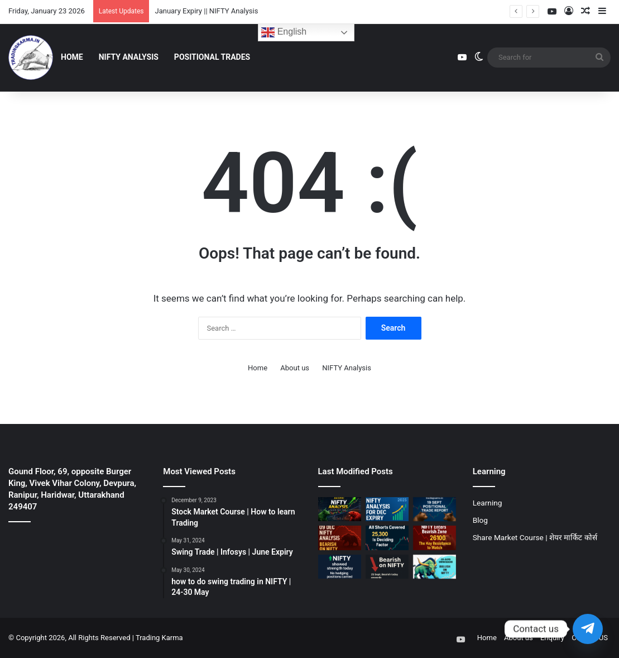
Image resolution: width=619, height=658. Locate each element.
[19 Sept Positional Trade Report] (434, 509)
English (283, 32)
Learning (487, 502)
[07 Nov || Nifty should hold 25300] (387, 538)
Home (72, 57)
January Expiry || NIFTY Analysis (206, 11)
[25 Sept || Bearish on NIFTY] (387, 567)
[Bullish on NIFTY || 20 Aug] (434, 567)
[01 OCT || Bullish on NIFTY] (339, 567)
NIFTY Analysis (129, 57)
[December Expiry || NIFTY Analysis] (387, 509)
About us (294, 368)
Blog (480, 520)
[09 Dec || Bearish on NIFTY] (339, 538)
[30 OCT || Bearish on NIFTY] (434, 538)
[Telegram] (588, 629)
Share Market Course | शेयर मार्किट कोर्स (535, 537)
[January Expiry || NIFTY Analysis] (339, 509)
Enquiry (552, 637)
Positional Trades (212, 57)
